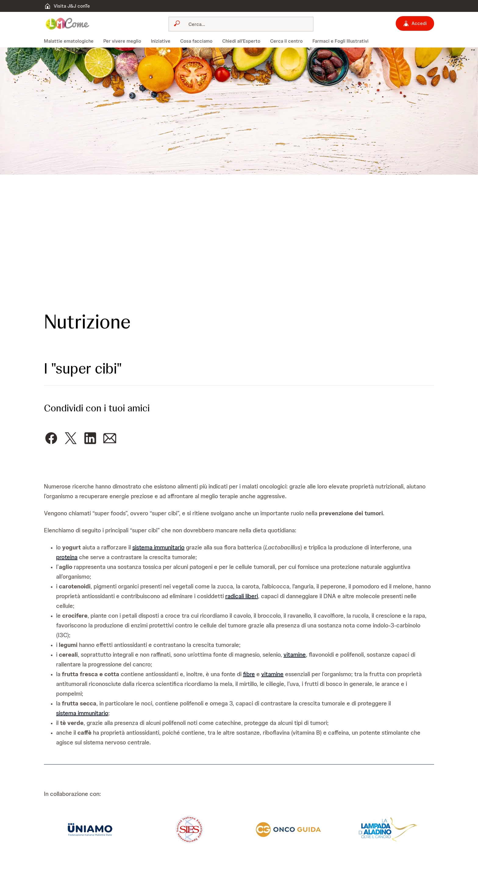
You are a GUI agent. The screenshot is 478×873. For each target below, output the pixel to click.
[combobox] (241, 24)
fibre (249, 674)
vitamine (295, 654)
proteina (66, 557)
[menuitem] (71, 41)
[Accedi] (415, 23)
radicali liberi (241, 596)
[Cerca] (245, 24)
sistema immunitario (158, 547)
